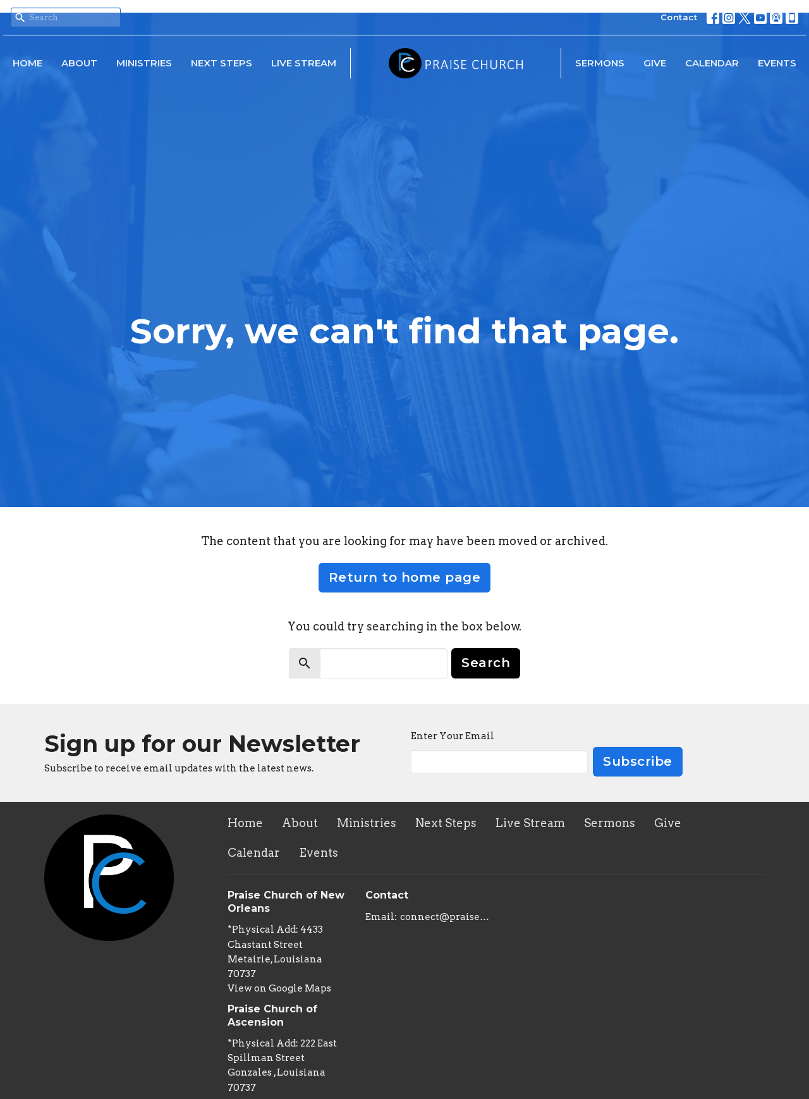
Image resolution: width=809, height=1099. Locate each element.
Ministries (144, 63)
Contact (679, 17)
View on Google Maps (279, 988)
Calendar (712, 63)
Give (654, 63)
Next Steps (221, 63)
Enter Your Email (452, 736)
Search (485, 662)
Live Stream (303, 63)
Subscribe (637, 761)
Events (777, 63)
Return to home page (405, 577)
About (79, 63)
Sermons (599, 63)
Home (27, 63)
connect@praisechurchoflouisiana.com (445, 917)
